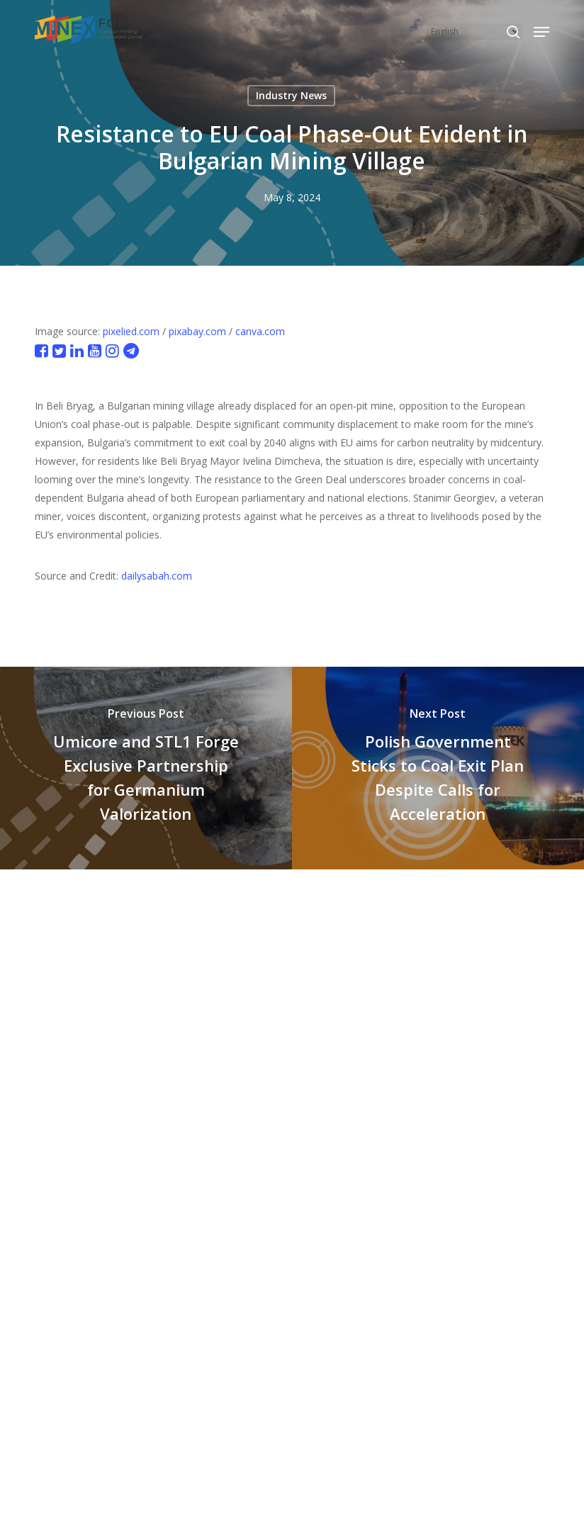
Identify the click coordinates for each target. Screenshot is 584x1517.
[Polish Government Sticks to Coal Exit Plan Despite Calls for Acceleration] (438, 768)
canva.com (260, 331)
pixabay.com (197, 331)
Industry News (291, 95)
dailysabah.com (156, 575)
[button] (541, 32)
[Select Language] (474, 31)
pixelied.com (131, 331)
